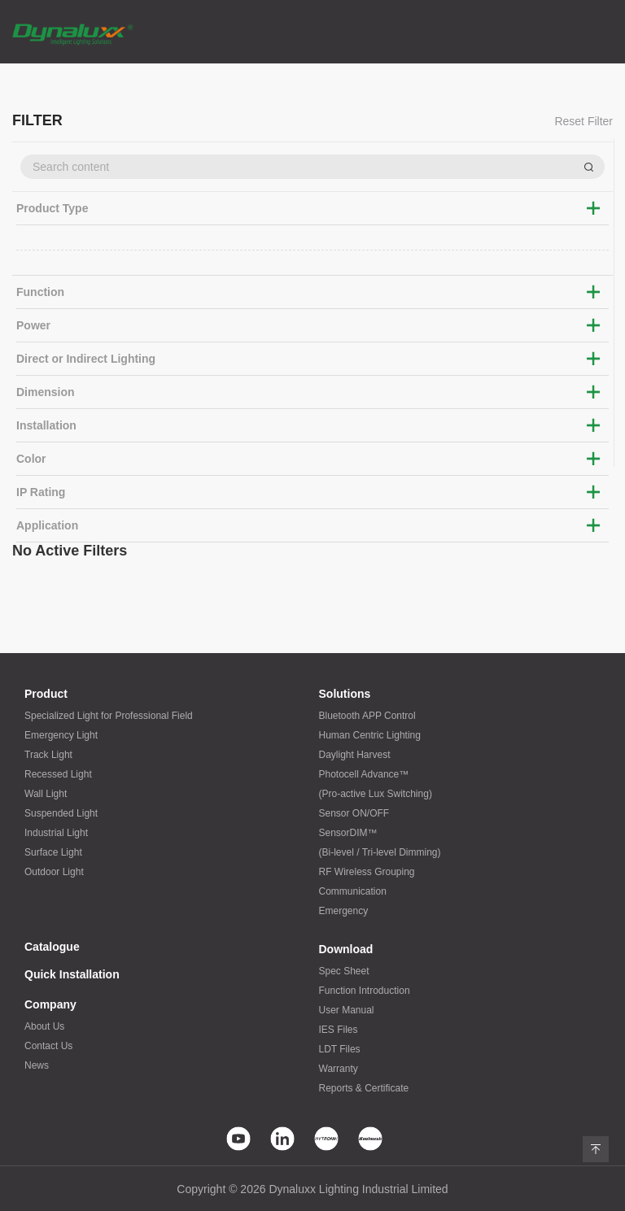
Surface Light (53, 852)
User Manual (346, 1010)
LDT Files (340, 1049)
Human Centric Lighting (370, 735)
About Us (44, 1026)
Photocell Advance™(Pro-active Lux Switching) (375, 784)
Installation (46, 425)
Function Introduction (364, 990)
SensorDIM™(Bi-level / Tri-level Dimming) (380, 842)
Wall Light (45, 793)
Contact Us (48, 1046)
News (36, 1065)
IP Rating (40, 492)
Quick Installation (72, 974)
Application (47, 525)
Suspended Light (61, 813)
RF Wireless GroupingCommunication (367, 881)
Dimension (45, 392)
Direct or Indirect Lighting (85, 358)
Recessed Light (58, 774)
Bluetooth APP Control (367, 715)
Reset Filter (583, 121)
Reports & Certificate (364, 1088)
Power (33, 325)
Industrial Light (56, 833)
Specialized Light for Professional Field (108, 715)
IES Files (338, 1029)
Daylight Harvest (355, 754)
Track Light (48, 754)
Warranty (338, 1068)
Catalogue (52, 946)
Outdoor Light (54, 872)
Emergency (344, 911)
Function (40, 291)
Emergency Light (61, 735)
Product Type (52, 208)
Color (31, 458)
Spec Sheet (344, 971)
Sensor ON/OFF (354, 813)
